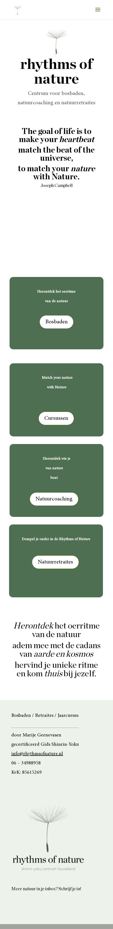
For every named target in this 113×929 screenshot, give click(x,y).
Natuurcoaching (54, 499)
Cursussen (56, 418)
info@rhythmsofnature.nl (37, 753)
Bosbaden (56, 322)
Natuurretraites (55, 562)
